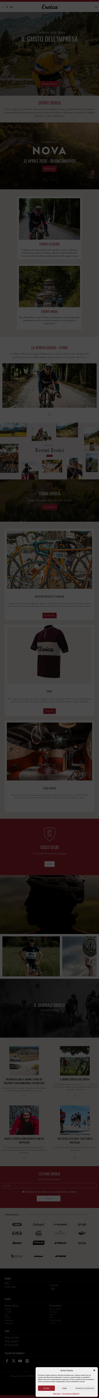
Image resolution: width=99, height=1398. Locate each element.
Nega (64, 1388)
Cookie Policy (57, 1394)
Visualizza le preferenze (84, 1388)
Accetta (46, 1388)
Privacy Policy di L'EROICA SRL (70, 1394)
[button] (94, 1370)
